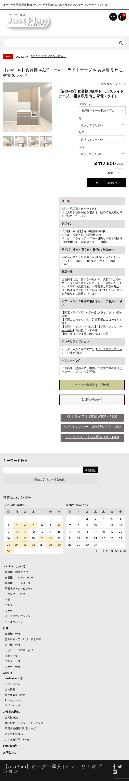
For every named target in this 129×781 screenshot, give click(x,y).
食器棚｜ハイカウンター (19, 577)
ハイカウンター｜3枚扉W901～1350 (92, 427)
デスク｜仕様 (12, 661)
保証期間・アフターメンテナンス (24, 722)
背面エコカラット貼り (78, 319)
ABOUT (7, 673)
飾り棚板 (69, 333)
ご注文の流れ (11, 711)
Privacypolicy (13, 700)
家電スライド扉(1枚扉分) (79, 312)
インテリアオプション (18, 616)
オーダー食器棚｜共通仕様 (92, 385)
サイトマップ (12, 705)
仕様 (5, 628)
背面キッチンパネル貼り (79, 326)
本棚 (7, 599)
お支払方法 (11, 717)
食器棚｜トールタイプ (18, 583)
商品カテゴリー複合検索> (50, 479)
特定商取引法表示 (15, 694)
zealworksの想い (15, 678)
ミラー (9, 610)
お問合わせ (10, 752)
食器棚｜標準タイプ (16, 572)
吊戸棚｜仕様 (12, 644)
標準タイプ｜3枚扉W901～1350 (92, 416)
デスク (9, 605)
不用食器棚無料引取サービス (21, 728)
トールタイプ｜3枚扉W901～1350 (92, 437)
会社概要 (10, 689)
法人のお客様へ (14, 733)
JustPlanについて (14, 566)
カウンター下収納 (15, 594)
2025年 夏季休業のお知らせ (48, 56)
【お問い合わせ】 (92, 399)
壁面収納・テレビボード (19, 588)
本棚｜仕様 (11, 655)
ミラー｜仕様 (12, 666)
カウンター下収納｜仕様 (19, 650)
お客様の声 (10, 745)
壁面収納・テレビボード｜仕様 (23, 639)
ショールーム (12, 683)
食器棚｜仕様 (12, 633)
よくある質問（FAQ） (17, 739)
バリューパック (14, 621)
